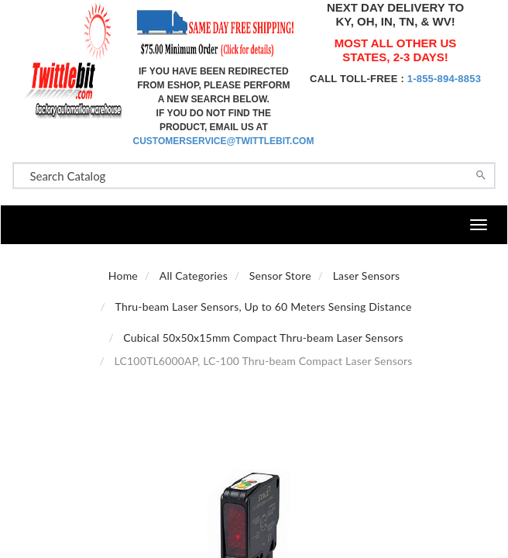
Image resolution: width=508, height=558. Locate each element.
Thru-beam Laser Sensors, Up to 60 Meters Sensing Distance (263, 306)
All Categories (194, 275)
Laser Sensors (366, 275)
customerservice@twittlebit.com (223, 141)
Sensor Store (280, 275)
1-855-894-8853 (444, 78)
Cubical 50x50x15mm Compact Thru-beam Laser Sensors (263, 337)
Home (123, 275)
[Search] (481, 173)
